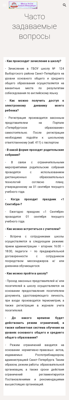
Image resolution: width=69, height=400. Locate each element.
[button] (4, 5)
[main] (34, 26)
